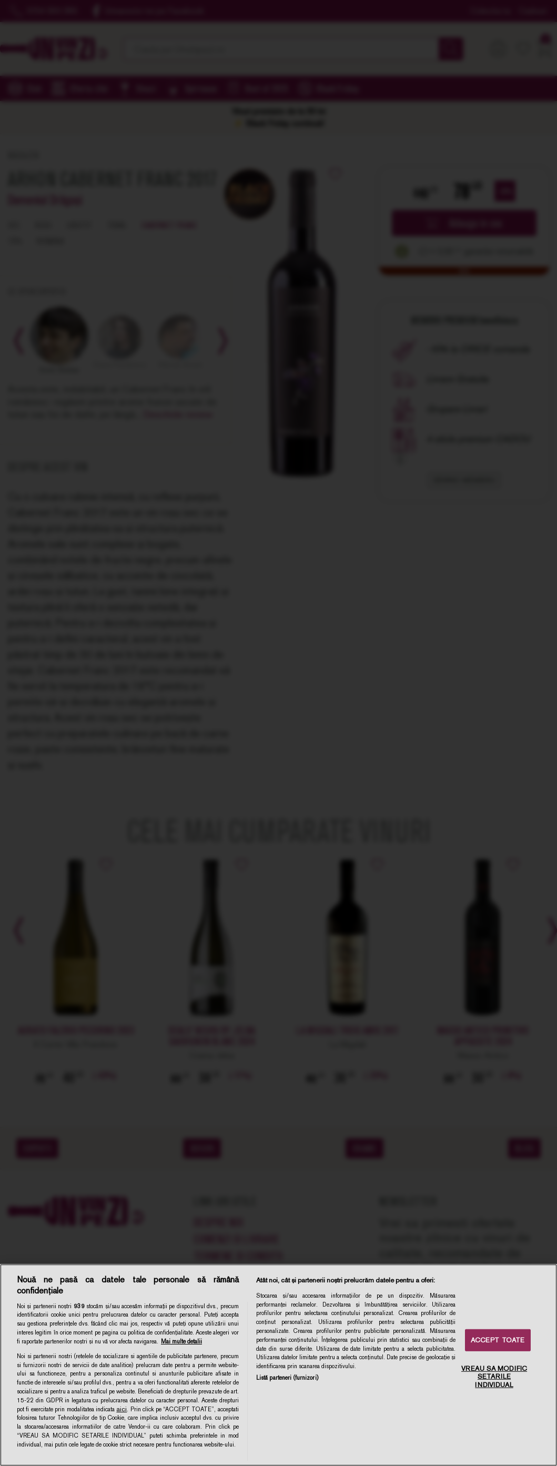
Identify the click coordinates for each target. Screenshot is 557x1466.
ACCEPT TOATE (498, 1340)
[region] (278, 1365)
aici (121, 1409)
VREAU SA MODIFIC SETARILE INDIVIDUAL (494, 1376)
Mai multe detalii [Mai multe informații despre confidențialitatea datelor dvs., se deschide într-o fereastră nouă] (181, 1341)
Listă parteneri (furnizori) (287, 1377)
